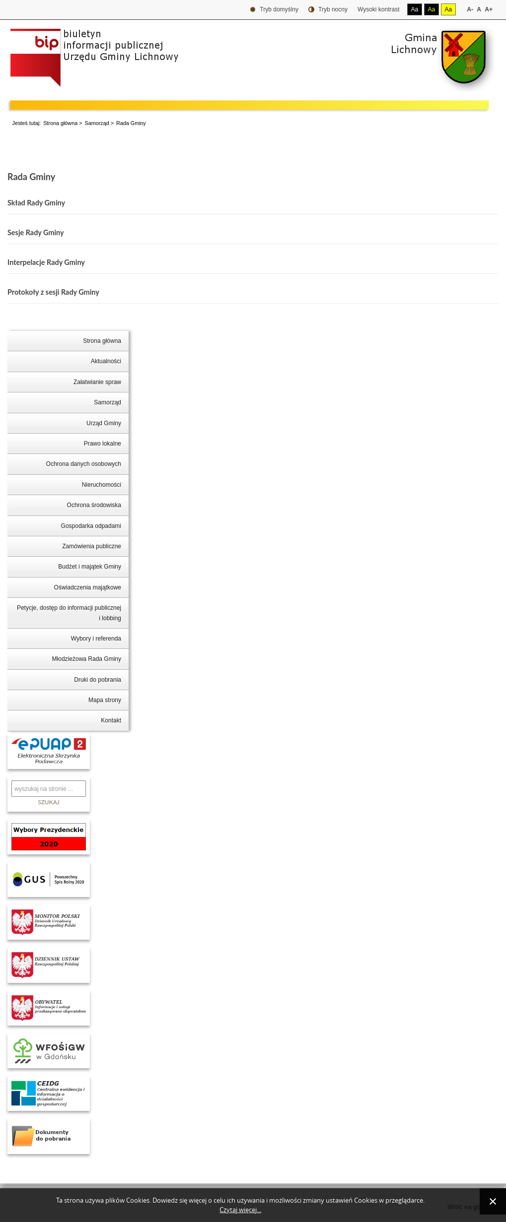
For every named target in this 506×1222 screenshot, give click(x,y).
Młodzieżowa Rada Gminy (86, 658)
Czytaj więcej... (240, 1210)
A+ (489, 9)
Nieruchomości (101, 484)
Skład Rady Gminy (36, 202)
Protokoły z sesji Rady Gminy (53, 292)
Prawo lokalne (102, 443)
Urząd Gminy (103, 423)
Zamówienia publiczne (91, 546)
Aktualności (106, 361)
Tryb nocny (328, 9)
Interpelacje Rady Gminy (46, 262)
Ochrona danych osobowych (83, 463)
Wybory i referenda (96, 638)
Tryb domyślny (274, 9)
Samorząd (96, 123)
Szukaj (49, 802)
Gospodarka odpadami (91, 525)
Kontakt (111, 720)
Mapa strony (104, 700)
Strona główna (60, 123)
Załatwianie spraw (97, 382)
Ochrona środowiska (94, 505)
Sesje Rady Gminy (35, 232)
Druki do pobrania (97, 679)
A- (470, 9)
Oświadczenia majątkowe (87, 587)
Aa (415, 9)
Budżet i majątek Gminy (89, 566)
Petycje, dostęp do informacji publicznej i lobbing (69, 612)
